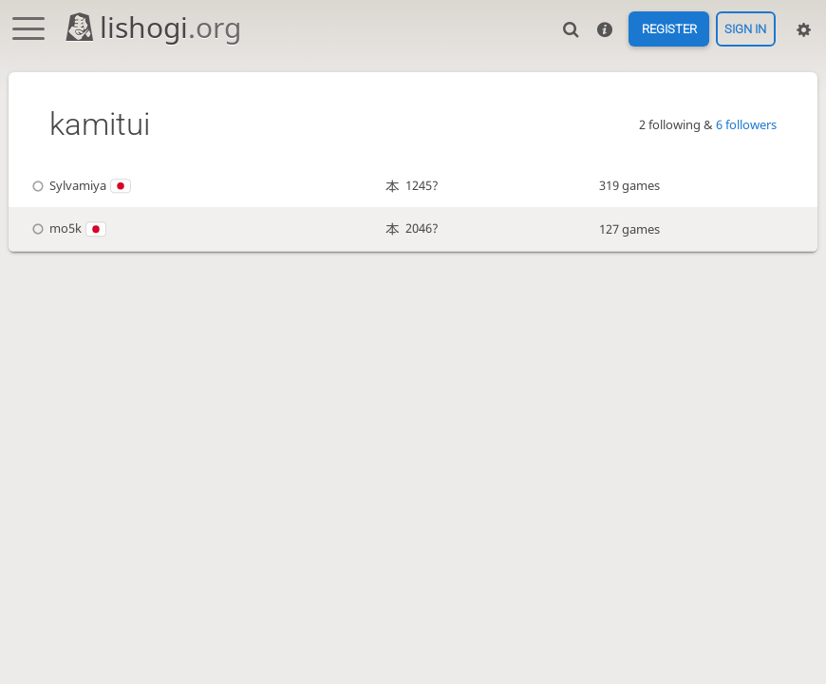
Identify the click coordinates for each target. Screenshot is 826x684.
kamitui (99, 124)
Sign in (745, 29)
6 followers (746, 124)
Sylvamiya (79, 185)
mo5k (67, 228)
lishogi (152, 27)
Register (669, 29)
